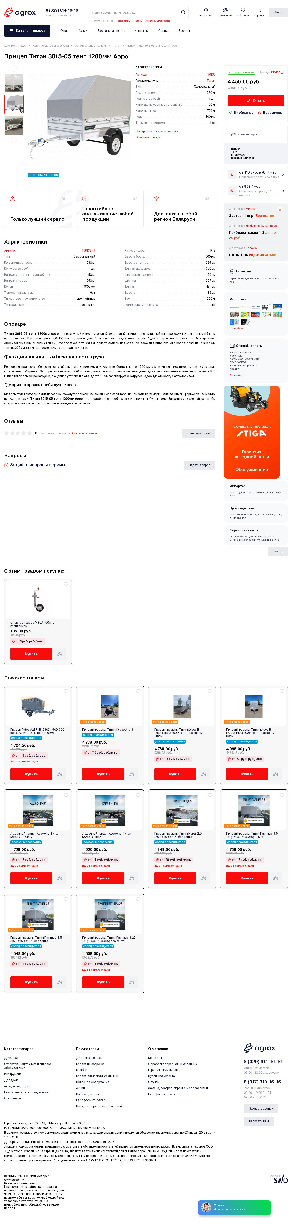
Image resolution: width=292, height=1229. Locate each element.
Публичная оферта (161, 1076)
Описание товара (148, 137)
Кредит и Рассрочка (90, 1064)
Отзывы (153, 1082)
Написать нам (259, 1121)
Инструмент (12, 1074)
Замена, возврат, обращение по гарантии (178, 1088)
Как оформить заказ (90, 1100)
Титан (117, 45)
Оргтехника (12, 1098)
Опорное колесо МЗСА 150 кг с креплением (32, 624)
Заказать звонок (261, 1108)
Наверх (278, 551)
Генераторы (123, 20)
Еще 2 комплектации (24, 761)
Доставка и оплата (111, 30)
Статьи (163, 30)
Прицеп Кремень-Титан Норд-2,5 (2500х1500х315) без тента (178, 835)
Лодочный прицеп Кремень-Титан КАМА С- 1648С (34, 835)
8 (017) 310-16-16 (262, 1081)
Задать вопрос (199, 465)
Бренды (184, 30)
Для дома (11, 1080)
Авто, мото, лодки (15, 45)
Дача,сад (11, 1058)
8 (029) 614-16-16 (263, 1061)
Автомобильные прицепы (91, 45)
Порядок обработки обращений (99, 1106)
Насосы (138, 20)
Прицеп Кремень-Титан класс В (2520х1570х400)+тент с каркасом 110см (178, 733)
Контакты (141, 30)
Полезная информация (92, 1082)
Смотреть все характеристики (157, 131)
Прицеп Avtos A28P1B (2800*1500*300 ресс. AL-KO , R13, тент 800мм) (37, 731)
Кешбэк (81, 1070)
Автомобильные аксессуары (51, 45)
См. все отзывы (84, 433)
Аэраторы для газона (158, 20)
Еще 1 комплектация (96, 865)
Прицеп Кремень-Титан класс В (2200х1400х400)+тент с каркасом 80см (250, 733)
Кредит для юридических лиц (97, 1076)
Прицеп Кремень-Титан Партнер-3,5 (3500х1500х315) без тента (36, 939)
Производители (87, 1094)
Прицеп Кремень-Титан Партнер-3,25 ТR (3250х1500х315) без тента (109, 939)
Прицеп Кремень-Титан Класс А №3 (107, 729)
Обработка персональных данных (172, 1064)
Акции (83, 30)
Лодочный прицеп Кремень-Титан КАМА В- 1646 (106, 835)
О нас (64, 30)
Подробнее (237, 328)
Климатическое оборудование (26, 1092)
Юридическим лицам (163, 1070)
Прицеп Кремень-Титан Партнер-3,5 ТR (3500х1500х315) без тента (252, 835)
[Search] (183, 12)
